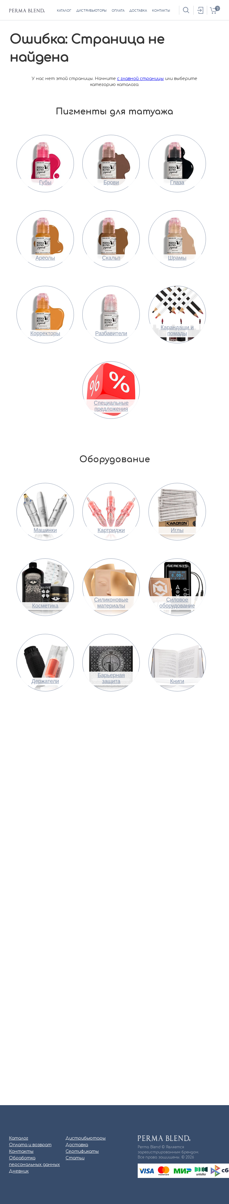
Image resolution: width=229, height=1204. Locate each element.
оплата (118, 10)
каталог (64, 10)
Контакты (21, 1151)
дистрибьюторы (91, 10)
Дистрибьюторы (86, 1138)
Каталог (18, 1138)
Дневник (19, 1171)
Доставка (77, 1145)
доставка (138, 10)
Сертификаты (82, 1151)
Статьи (75, 1158)
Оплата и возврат (30, 1145)
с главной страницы (140, 79)
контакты (161, 10)
